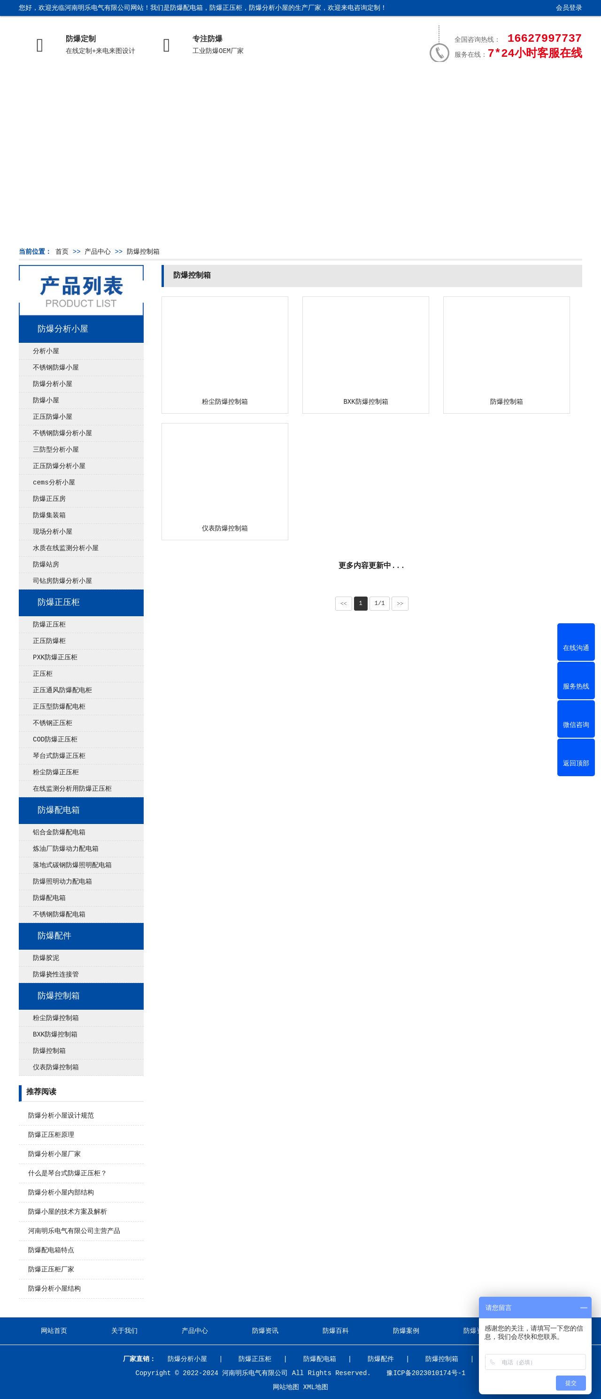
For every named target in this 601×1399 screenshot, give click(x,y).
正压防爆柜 (49, 641)
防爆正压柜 (59, 602)
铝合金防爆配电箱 (59, 832)
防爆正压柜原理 (51, 1135)
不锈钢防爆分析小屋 (62, 433)
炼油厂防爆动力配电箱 (66, 849)
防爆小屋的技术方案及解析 (67, 1212)
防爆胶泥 (46, 958)
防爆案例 (397, 83)
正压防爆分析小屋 (59, 466)
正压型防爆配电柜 (59, 707)
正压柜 (43, 674)
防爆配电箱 (59, 810)
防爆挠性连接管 (56, 974)
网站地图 (286, 1387)
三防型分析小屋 (56, 450)
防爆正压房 (49, 499)
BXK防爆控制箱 (55, 1034)
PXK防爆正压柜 (55, 657)
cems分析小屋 (54, 482)
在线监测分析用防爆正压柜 (72, 789)
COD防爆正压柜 (55, 739)
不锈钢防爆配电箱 (59, 914)
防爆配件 (54, 936)
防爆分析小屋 (63, 329)
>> (400, 603)
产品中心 (191, 83)
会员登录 (569, 8)
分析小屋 (46, 351)
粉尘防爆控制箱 (56, 1018)
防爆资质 (466, 83)
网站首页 (53, 83)
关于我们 (122, 83)
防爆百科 (328, 83)
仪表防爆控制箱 (56, 1067)
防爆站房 (46, 564)
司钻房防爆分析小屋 (62, 581)
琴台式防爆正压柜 (59, 756)
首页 (62, 252)
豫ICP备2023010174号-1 (425, 1373)
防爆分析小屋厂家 (54, 1154)
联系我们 (534, 83)
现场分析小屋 (52, 532)
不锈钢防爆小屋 (56, 367)
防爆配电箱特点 (51, 1250)
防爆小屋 (46, 400)
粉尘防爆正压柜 (56, 772)
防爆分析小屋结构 (54, 1289)
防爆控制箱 (143, 252)
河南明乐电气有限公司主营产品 (74, 1231)
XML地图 (315, 1387)
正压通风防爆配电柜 (62, 690)
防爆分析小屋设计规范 (61, 1115)
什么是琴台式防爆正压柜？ (67, 1173)
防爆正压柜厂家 (51, 1269)
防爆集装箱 (49, 515)
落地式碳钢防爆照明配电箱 (72, 865)
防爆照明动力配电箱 (62, 881)
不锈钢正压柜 (52, 723)
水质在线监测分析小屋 (66, 548)
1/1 (380, 603)
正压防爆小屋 (52, 417)
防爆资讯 (259, 83)
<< (343, 603)
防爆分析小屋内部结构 (61, 1192)
